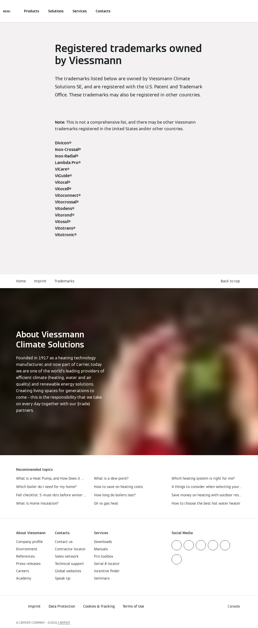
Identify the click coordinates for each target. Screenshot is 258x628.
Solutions (55, 11)
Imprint (40, 281)
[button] (231, 281)
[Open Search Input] (239, 11)
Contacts (103, 11)
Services (80, 11)
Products (31, 11)
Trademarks (64, 281)
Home (21, 281)
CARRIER (64, 622)
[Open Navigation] (6, 11)
